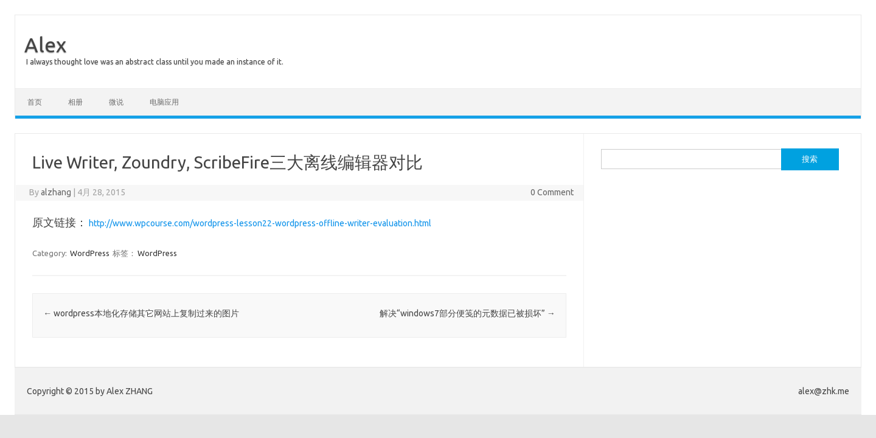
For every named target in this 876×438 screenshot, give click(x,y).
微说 (116, 102)
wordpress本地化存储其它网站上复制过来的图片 (141, 313)
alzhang (56, 192)
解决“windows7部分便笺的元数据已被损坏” (467, 313)
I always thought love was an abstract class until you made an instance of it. (154, 62)
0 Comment (552, 192)
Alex (45, 44)
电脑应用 (164, 102)
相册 (75, 102)
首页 (34, 102)
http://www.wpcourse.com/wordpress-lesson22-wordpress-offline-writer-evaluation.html (260, 223)
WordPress (89, 253)
